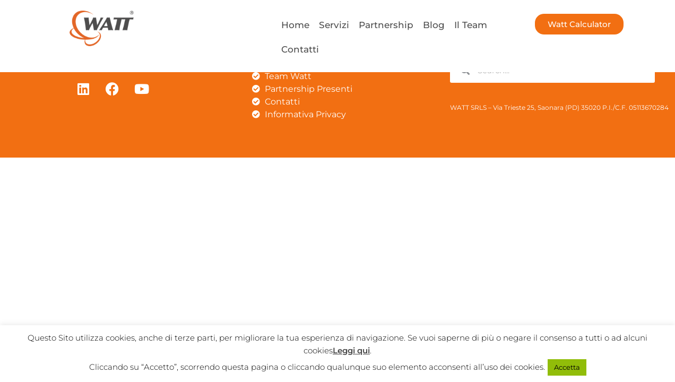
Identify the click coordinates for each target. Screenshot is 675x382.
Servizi (334, 25)
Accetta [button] (567, 367)
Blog (434, 25)
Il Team (470, 25)
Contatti (300, 49)
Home (295, 25)
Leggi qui (351, 350)
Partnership (386, 25)
